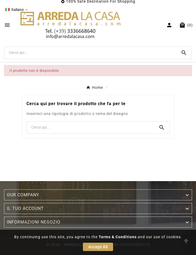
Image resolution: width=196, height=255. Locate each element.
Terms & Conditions (118, 237)
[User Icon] (170, 25)
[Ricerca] (90, 52)
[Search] (184, 53)
